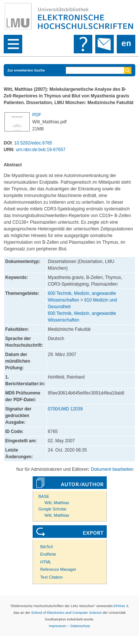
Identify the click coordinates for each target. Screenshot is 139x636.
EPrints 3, (121, 606)
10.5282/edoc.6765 (33, 143)
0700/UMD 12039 (65, 409)
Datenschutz (80, 626)
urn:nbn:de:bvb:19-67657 (41, 149)
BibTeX (46, 547)
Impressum (57, 626)
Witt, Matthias (56, 502)
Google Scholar (53, 509)
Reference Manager (58, 569)
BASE (44, 496)
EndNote (48, 554)
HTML (46, 562)
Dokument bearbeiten (112, 469)
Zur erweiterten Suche (26, 70)
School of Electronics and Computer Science (66, 612)
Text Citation (51, 577)
